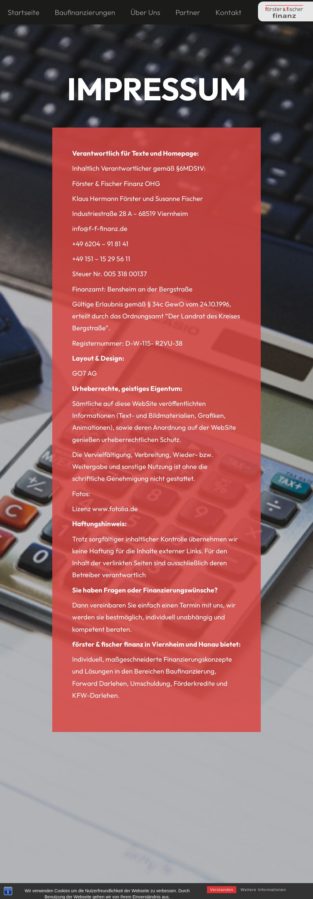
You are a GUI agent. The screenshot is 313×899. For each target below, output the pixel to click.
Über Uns (145, 12)
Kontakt (228, 12)
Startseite (23, 12)
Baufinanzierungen (85, 12)
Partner (187, 12)
